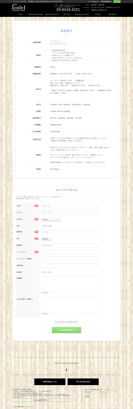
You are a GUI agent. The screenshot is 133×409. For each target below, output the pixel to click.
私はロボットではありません (68, 322)
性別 (18, 226)
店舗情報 (87, 392)
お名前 (27, 206)
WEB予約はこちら (50, 382)
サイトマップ (103, 394)
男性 (49, 226)
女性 (44, 226)
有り (44, 272)
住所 (27, 239)
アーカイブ (103, 397)
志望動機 (19, 278)
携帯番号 (19, 245)
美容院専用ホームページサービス (22, 406)
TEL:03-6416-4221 (83, 382)
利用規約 (87, 397)
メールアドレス (27, 252)
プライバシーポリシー (106, 389)
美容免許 (19, 272)
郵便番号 (27, 232)
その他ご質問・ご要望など (25, 299)
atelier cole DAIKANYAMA (92, 389)
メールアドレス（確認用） (25, 259)
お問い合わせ (103, 392)
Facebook (66, 370)
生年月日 (27, 219)
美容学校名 (20, 265)
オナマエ (19, 212)
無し (49, 272)
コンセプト (88, 394)
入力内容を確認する (66, 330)
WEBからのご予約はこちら (99, 10)
